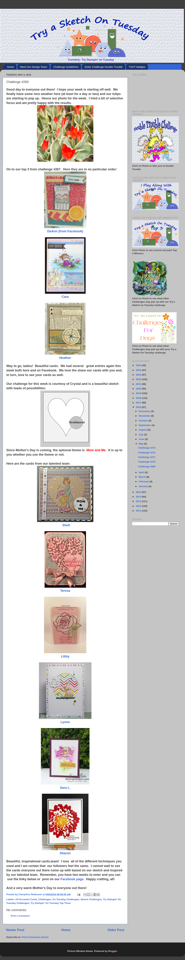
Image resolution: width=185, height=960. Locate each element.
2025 (139, 365)
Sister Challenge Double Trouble (104, 66)
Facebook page (72, 879)
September (145, 425)
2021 (139, 384)
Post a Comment (20, 915)
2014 (139, 496)
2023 (139, 374)
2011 (139, 510)
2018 (139, 398)
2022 (139, 379)
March (142, 477)
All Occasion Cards (26, 899)
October (144, 420)
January (144, 486)
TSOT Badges (137, 66)
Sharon (65, 853)
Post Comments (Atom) (35, 937)
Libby (65, 656)
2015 (139, 492)
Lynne (65, 722)
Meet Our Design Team (33, 66)
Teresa (65, 590)
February (144, 481)
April (142, 472)
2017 (139, 402)
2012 (139, 506)
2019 (139, 393)
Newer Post (15, 930)
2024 (139, 370)
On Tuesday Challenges (65, 899)
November (145, 416)
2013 (139, 501)
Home (10, 66)
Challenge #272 (146, 452)
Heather (65, 358)
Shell (66, 525)
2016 (139, 407)
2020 (139, 388)
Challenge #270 (146, 461)
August (143, 429)
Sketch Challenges (91, 899)
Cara (65, 297)
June (142, 439)
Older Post (115, 930)
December (145, 411)
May (141, 443)
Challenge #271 (146, 457)
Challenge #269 (146, 466)
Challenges (44, 899)
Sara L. (65, 787)
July (141, 434)
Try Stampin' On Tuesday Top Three (50, 903)
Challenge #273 (146, 447)
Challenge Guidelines (65, 66)
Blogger (112, 951)
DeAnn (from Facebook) (65, 231)
